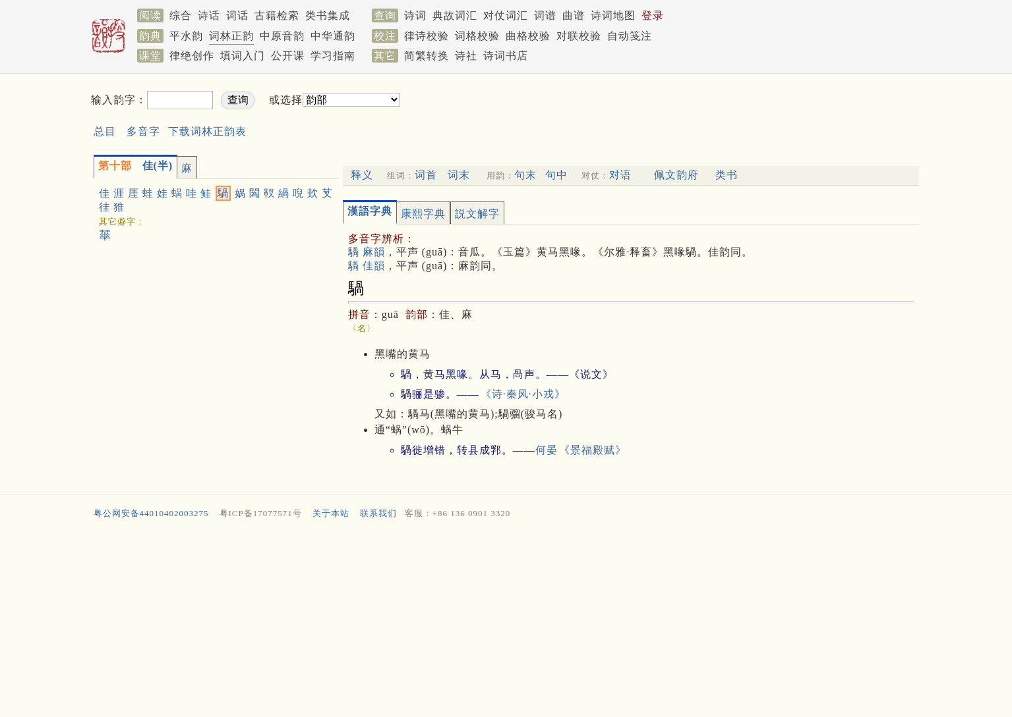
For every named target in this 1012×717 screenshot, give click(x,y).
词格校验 (477, 35)
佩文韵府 (676, 174)
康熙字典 (423, 213)
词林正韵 (231, 35)
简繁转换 (426, 55)
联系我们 (378, 513)
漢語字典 (369, 211)
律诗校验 (426, 35)
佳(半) (135, 165)
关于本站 (331, 513)
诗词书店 (505, 55)
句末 (525, 174)
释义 (362, 174)
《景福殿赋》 (592, 450)
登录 (652, 15)
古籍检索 (276, 15)
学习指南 (333, 55)
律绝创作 (191, 55)
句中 (556, 174)
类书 (726, 174)
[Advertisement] (629, 111)
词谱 (545, 15)
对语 (620, 174)
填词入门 (242, 55)
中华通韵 (333, 35)
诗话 (209, 15)
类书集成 (327, 15)
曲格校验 (528, 35)
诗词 (415, 15)
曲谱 (573, 15)
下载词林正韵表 (207, 131)
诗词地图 (613, 15)
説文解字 (477, 213)
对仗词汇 (505, 15)
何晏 (546, 450)
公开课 (288, 55)
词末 (459, 174)
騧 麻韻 (366, 251)
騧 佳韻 (366, 265)
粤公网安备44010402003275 (151, 513)
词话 (237, 15)
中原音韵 (282, 35)
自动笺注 (629, 35)
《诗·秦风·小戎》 (523, 394)
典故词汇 (454, 15)
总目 (105, 131)
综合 (180, 15)
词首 (426, 174)
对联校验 (578, 35)
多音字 (143, 131)
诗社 (466, 55)
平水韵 (186, 35)
